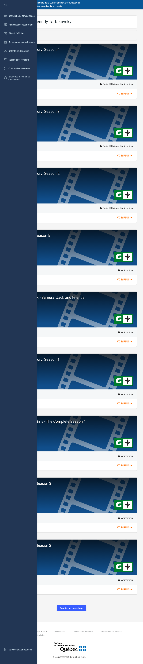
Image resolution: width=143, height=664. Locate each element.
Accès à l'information (116, 631)
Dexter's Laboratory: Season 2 (71, 173)
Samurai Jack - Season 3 (67, 483)
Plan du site (74, 631)
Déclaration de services (64, 635)
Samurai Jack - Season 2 (67, 545)
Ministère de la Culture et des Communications (94, 2)
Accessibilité (92, 631)
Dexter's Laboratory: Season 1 (71, 359)
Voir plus (125, 93)
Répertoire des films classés (85, 6)
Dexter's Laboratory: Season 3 (71, 111)
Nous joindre (58, 631)
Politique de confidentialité (114, 635)
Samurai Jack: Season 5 (67, 235)
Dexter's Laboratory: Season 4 (71, 49)
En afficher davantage (89, 608)
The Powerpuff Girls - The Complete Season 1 (84, 421)
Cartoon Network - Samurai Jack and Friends (84, 297)
